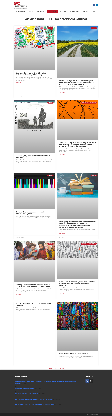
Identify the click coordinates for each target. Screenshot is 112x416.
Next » (63, 368)
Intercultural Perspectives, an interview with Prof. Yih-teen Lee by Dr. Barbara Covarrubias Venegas (77, 283)
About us (85, 11)
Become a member (20, 11)
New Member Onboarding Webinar (24, 388)
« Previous (49, 368)
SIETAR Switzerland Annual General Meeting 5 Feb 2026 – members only (34, 404)
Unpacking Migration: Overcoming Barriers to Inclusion (33, 156)
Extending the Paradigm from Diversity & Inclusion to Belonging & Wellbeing (31, 74)
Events (31, 11)
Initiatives (63, 11)
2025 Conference (40, 11)
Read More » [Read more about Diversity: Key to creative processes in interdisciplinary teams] (19, 220)
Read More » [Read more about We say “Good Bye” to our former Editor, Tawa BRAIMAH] (19, 313)
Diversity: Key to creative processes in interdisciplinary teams (30, 213)
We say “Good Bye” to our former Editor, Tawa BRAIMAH (33, 304)
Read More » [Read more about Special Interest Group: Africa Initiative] (62, 360)
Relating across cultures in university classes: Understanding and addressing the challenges (33, 285)
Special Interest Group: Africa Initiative (73, 354)
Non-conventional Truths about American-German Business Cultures (33, 399)
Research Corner (74, 11)
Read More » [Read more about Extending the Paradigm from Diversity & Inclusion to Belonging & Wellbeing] (19, 82)
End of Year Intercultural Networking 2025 (26, 393)
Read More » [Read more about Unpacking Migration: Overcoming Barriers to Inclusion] (19, 165)
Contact (94, 11)
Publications (52, 11)
